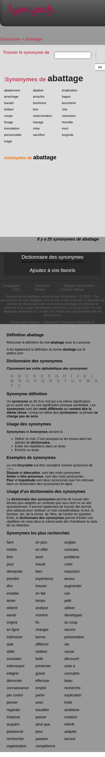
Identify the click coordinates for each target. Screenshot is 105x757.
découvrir (71, 659)
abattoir (38, 90)
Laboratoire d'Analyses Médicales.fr (68, 322)
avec (39, 702)
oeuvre (70, 630)
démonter (14, 681)
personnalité (12, 135)
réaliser (41, 651)
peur (39, 731)
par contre (15, 695)
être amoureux (32, 476)
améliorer (71, 710)
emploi (40, 688)
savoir (11, 615)
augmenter (73, 586)
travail (40, 564)
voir (67, 593)
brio (35, 109)
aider (11, 651)
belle (39, 659)
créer (68, 564)
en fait (40, 593)
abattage (57, 342)
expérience (44, 579)
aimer (11, 601)
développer (73, 615)
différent (41, 644)
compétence (45, 746)
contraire (71, 549)
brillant (8, 109)
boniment (39, 103)
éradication (69, 90)
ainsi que (42, 724)
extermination (42, 115)
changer (42, 630)
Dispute (13, 472)
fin (37, 622)
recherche (72, 688)
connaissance (18, 688)
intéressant (15, 666)
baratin (9, 103)
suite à (69, 666)
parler (40, 695)
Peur (10, 480)
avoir (39, 557)
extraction (69, 115)
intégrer (13, 673)
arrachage (11, 96)
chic (64, 109)
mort (65, 128)
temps (40, 601)
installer (13, 593)
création (70, 717)
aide (10, 644)
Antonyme (42, 285)
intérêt (69, 724)
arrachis (38, 96)
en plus (41, 542)
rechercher (15, 739)
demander (15, 571)
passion (41, 739)
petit (67, 601)
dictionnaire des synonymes (33, 499)
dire (10, 586)
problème (71, 557)
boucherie (69, 103)
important (71, 571)
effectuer (42, 681)
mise (36, 128)
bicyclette (25, 465)
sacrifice (39, 135)
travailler (42, 710)
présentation (74, 637)
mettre (12, 549)
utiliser (69, 608)
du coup (70, 622)
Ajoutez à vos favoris (52, 270)
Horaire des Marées (25, 322)
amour (69, 579)
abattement (12, 90)
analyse (41, 608)
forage (8, 122)
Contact (40, 289)
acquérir (13, 724)
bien (38, 571)
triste (68, 702)
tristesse (13, 717)
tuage (8, 141)
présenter (43, 666)
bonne (40, 637)
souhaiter (14, 659)
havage (38, 122)
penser (12, 702)
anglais (70, 542)
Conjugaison (11, 285)
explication (72, 695)
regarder (13, 710)
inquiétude (27, 480)
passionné (15, 731)
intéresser (14, 637)
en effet (41, 549)
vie (66, 644)
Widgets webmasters (79, 285)
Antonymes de (30, 158)
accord (69, 739)
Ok (100, 67)
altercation (31, 472)
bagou (66, 96)
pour (10, 564)
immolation (11, 128)
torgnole (67, 135)
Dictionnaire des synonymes (52, 258)
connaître (71, 673)
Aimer (11, 476)
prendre (13, 579)
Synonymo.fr (55, 11)
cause (69, 651)
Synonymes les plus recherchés (38, 533)
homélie (67, 122)
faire (10, 542)
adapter (70, 731)
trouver (41, 586)
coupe (8, 115)
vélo (10, 469)
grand (40, 673)
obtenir (12, 608)
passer (40, 717)
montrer (41, 615)
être (10, 557)
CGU (16, 289)
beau (68, 681)
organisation (16, 746)
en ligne (13, 630)
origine (12, 622)
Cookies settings (72, 289)
